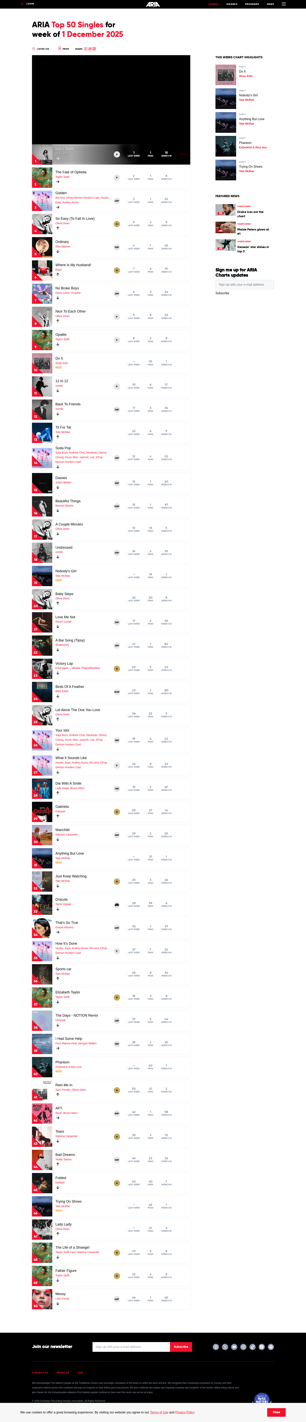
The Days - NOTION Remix (76, 1015)
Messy (60, 1294)
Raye (58, 269)
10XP (116, 692)
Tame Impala (63, 904)
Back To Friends (68, 404)
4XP (117, 201)
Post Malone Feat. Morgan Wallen (76, 1043)
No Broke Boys (67, 288)
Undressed (63, 547)
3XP (117, 410)
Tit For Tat (63, 427)
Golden (61, 193)
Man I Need (64, 149)
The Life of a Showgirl (72, 1247)
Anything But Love (69, 853)
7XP (117, 789)
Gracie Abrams (64, 927)
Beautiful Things (68, 501)
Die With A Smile (68, 783)
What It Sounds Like (71, 758)
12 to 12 (61, 381)
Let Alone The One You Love (77, 710)
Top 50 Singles (77, 25)
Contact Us (40, 1373)
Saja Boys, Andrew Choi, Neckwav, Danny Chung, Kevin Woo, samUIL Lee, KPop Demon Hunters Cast (81, 457)
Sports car (63, 969)
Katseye (60, 811)
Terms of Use (159, 1412)
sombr (59, 385)
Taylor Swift (62, 176)
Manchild (62, 830)
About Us (63, 1373)
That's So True (66, 923)
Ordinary (62, 242)
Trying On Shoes (68, 1201)
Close (276, 1412)
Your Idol (62, 730)
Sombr (59, 408)
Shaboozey (62, 644)
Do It (59, 358)
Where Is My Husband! (73, 265)
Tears (59, 1131)
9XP (117, 1044)
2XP (117, 294)
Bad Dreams (65, 1155)
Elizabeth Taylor (67, 992)
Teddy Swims (63, 1159)
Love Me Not (65, 617)
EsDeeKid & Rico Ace (68, 1066)
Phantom (62, 1062)
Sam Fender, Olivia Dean (70, 1089)
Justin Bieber (63, 482)
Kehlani (60, 1182)
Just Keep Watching (70, 876)
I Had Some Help (68, 1039)
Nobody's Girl (65, 571)
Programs (252, 4)
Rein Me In (63, 1085)
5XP (117, 247)
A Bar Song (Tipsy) (70, 640)
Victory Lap (64, 663)
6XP (117, 928)
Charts (214, 4)
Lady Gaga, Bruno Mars (70, 788)
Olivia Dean (62, 153)
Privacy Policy (185, 1412)
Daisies (61, 478)
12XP (116, 506)
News (270, 4)
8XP (117, 1114)
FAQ (80, 1373)
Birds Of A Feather (69, 687)
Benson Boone (64, 505)
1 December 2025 (92, 35)
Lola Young (62, 1298)
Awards (232, 4)
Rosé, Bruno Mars (66, 1113)
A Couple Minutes (69, 524)
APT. (59, 1108)
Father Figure (65, 1271)
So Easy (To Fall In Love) (75, 219)
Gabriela (62, 807)
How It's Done (66, 943)
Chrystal (60, 1020)
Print (63, 49)
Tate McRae (62, 432)
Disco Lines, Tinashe (68, 292)
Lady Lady (63, 1224)
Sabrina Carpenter (66, 834)
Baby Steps (64, 594)
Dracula (61, 899)
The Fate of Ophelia (70, 172)
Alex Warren (62, 246)
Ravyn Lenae (63, 621)
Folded (60, 1178)
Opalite (61, 335)
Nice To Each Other (70, 311)
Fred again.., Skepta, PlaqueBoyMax (77, 668)
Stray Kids (61, 363)
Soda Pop (63, 448)
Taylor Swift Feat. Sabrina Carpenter (77, 1252)
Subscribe (181, 1346)
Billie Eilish (61, 691)
